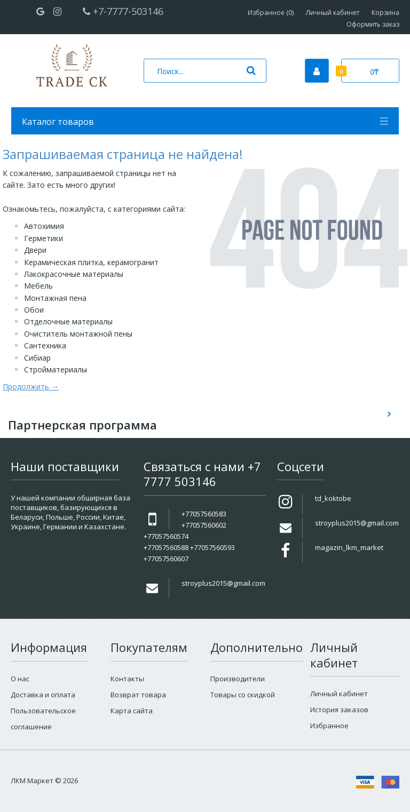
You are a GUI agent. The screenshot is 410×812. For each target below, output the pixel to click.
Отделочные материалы (68, 321)
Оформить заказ (372, 24)
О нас (20, 678)
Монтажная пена (55, 298)
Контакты (127, 678)
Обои (34, 310)
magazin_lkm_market (349, 547)
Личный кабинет (332, 12)
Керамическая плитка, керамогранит (91, 262)
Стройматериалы (55, 369)
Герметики (43, 238)
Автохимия (44, 226)
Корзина (385, 12)
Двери (35, 250)
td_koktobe (333, 498)
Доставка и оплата (43, 694)
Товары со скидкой (242, 694)
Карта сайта (132, 710)
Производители (237, 678)
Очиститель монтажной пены (78, 334)
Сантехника (45, 345)
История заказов (339, 709)
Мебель (38, 286)
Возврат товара (138, 694)
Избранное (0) (271, 12)
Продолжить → (31, 386)
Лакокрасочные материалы (73, 274)
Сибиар (37, 358)
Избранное (329, 725)
